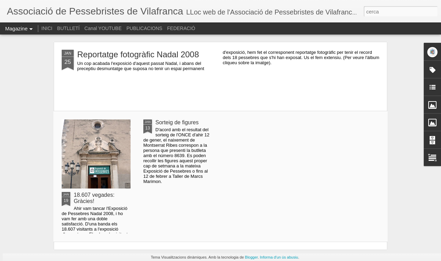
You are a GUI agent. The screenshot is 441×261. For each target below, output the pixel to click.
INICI (46, 28)
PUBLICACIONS (144, 28)
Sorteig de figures (176, 122)
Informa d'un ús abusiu (279, 257)
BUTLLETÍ (68, 28)
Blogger (251, 257)
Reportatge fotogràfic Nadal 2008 (138, 54)
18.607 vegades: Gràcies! (94, 198)
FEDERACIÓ (181, 28)
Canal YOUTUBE (103, 28)
